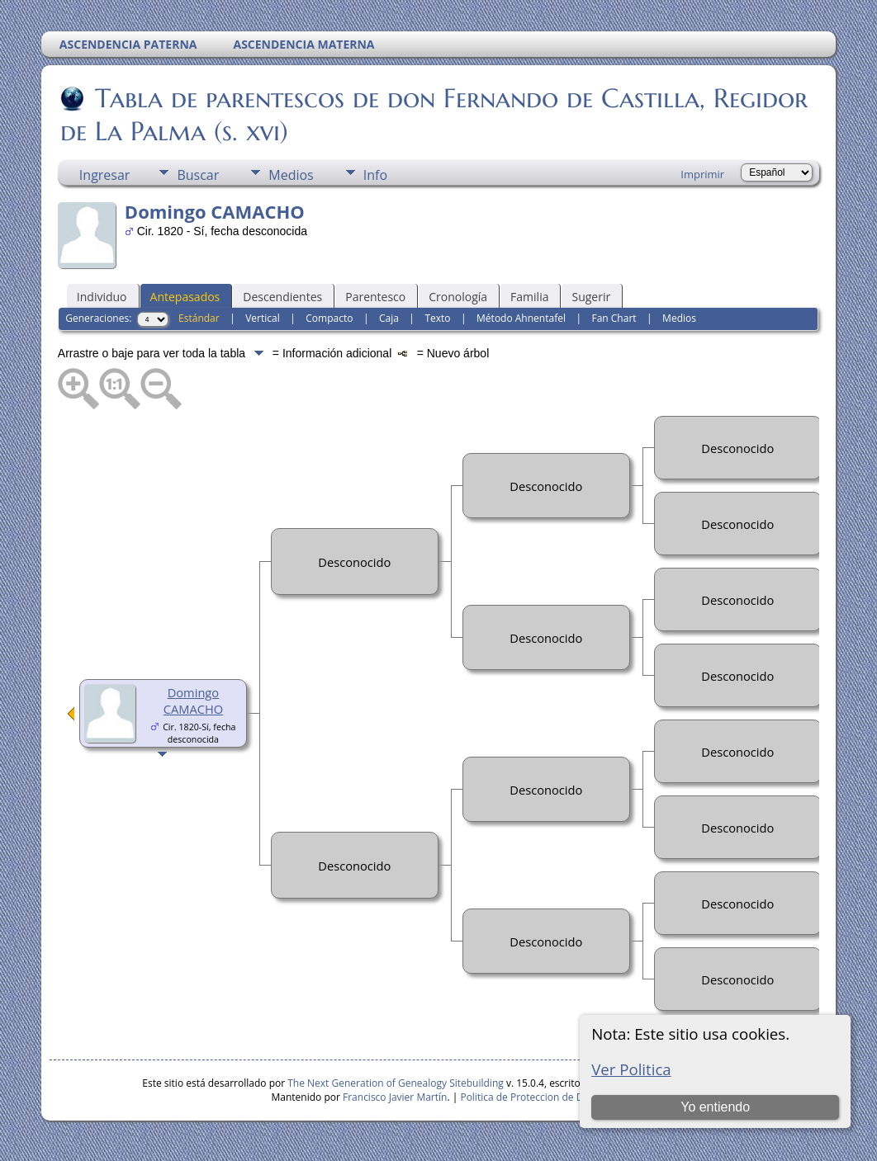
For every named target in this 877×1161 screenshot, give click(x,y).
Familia (529, 296)
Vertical (262, 318)
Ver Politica (631, 1069)
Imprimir (702, 174)
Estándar (199, 318)
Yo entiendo (715, 1107)
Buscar (198, 175)
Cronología (458, 296)
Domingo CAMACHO (193, 700)
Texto (437, 318)
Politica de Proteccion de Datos (531, 1097)
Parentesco (375, 296)
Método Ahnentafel (521, 318)
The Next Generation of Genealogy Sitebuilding (395, 1083)
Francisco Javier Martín (395, 1097)
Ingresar (104, 175)
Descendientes (282, 296)
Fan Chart (613, 318)
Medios (290, 175)
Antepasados (185, 296)
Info (375, 175)
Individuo (102, 296)
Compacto (329, 318)
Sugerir (590, 296)
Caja (389, 318)
